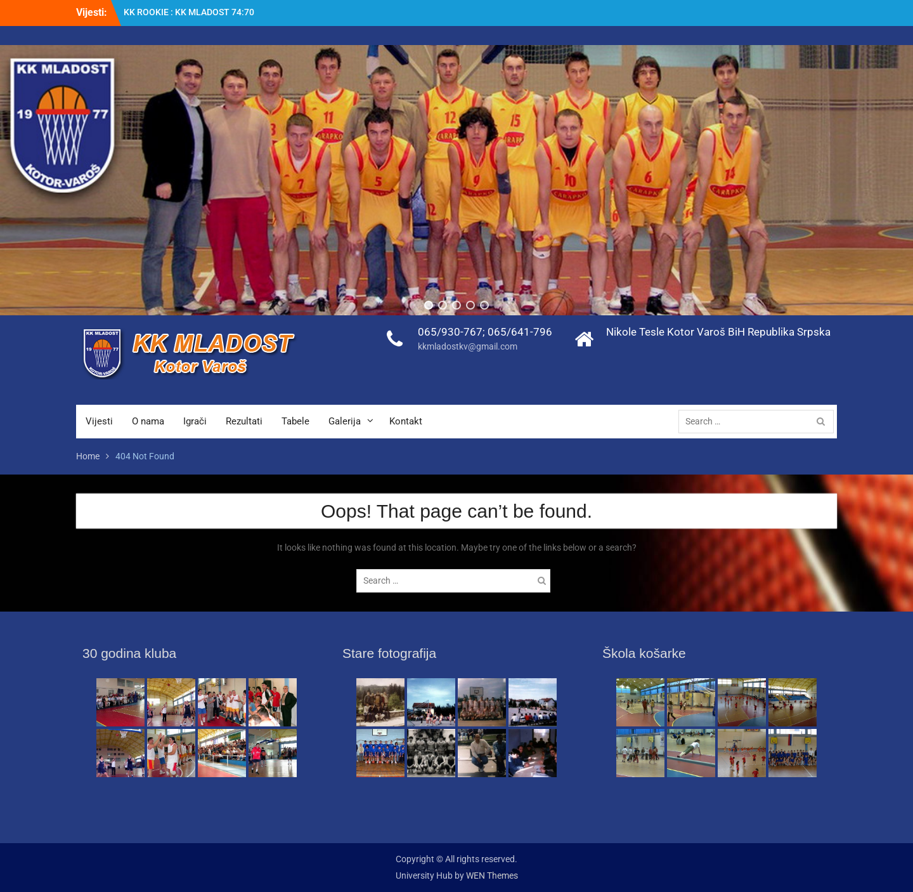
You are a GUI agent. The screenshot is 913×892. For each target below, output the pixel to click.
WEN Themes (492, 875)
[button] (428, 305)
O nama (148, 421)
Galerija (344, 421)
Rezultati (244, 421)
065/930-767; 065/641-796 (485, 331)
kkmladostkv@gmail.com (467, 346)
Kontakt (405, 421)
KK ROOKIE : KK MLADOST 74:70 (189, 12)
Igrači (195, 421)
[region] (456, 180)
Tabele (295, 421)
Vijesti (99, 421)
